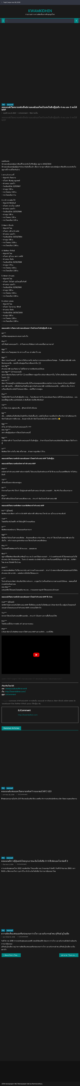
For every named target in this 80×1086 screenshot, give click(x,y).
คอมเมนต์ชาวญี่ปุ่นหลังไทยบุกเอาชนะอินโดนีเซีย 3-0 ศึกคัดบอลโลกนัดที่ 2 (34, 861)
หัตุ (39, 704)
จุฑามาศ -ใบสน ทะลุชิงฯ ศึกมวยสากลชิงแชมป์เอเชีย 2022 (69, 955)
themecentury (37, 1084)
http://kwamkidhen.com (28, 715)
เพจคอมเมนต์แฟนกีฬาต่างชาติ (16, 689)
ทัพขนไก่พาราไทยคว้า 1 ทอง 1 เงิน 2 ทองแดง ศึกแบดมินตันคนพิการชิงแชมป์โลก (13, 955)
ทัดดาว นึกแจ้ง (58, 701)
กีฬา (3, 105)
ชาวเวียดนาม (49, 701)
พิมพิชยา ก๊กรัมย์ (20, 704)
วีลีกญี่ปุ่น (35, 704)
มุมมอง (29, 704)
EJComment (23, 113)
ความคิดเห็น (33, 701)
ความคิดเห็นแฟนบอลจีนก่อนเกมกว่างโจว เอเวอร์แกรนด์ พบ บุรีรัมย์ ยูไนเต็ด (35, 933)
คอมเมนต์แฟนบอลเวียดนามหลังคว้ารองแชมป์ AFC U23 (26, 791)
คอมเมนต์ (10, 105)
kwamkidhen (40, 10)
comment (12, 701)
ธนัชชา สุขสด (68, 701)
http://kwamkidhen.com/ (15, 691)
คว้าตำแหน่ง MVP (22, 701)
